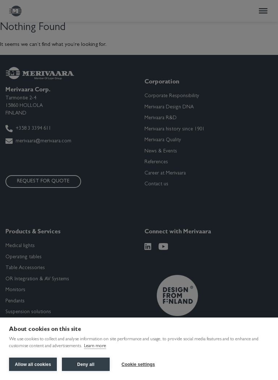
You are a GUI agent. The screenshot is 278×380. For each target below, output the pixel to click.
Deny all (85, 364)
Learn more (95, 347)
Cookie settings (138, 364)
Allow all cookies (33, 364)
